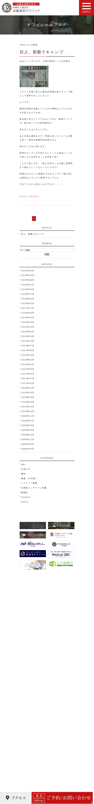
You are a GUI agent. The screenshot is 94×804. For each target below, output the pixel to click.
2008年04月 (27, 444)
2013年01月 (27, 364)
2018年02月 (27, 303)
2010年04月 (27, 406)
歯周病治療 (27, 737)
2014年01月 (27, 336)
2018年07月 (27, 294)
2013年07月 (27, 345)
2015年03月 (27, 327)
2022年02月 (27, 270)
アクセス (26, 682)
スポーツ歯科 (28, 762)
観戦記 (24, 492)
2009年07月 (27, 421)
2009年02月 (27, 435)
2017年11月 (27, 308)
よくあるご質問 (29, 712)
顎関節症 (26, 772)
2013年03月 (27, 355)
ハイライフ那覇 (29, 483)
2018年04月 (27, 299)
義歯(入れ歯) (28, 757)
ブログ (24, 707)
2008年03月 (27, 449)
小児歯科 (26, 732)
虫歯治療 (26, 727)
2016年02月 (27, 317)
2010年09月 (27, 397)
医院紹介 (26, 672)
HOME (25, 668)
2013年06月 (27, 350)
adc (23, 464)
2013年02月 (27, 360)
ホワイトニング (29, 747)
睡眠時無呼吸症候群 (31, 787)
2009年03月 (27, 430)
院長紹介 (26, 677)
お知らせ (25, 469)
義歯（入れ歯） (29, 478)
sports (25, 502)
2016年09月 (27, 313)
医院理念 (26, 692)
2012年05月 (27, 369)
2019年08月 (27, 280)
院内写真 (26, 697)
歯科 (23, 474)
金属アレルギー (29, 782)
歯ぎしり (26, 777)
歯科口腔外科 (28, 767)
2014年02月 (27, 331)
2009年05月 (27, 425)
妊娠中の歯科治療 (30, 742)
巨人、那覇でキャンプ (42, 52)
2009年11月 (27, 416)
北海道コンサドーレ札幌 (34, 488)
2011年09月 (27, 374)
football (25, 497)
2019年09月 (27, 275)
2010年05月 (27, 402)
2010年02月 (27, 411)
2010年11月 (27, 388)
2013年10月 (27, 341)
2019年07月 (27, 285)
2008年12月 (27, 439)
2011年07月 (27, 378)
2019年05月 (27, 289)
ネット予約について (31, 687)
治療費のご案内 (29, 702)
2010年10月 (27, 392)
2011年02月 (27, 383)
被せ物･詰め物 (29, 752)
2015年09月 (27, 322)
